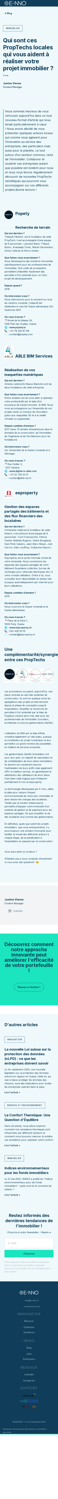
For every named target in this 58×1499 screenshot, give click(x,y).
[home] (14, 3)
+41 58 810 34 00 (32, 1306)
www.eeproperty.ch (20, 627)
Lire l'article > (12, 1092)
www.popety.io (17, 327)
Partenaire (29, 1359)
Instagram (29, 1380)
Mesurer (29, 1321)
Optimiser (29, 1327)
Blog (29, 1347)
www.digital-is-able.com (23, 471)
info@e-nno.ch (32, 1300)
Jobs (29, 1353)
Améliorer (29, 1332)
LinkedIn (29, 1374)
